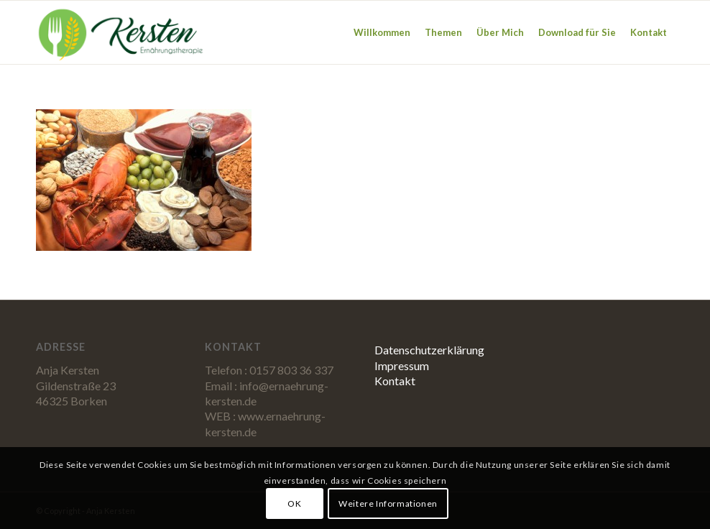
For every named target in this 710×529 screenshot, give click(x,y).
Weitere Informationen (388, 503)
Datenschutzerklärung (429, 349)
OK (294, 503)
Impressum (401, 365)
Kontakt (394, 380)
